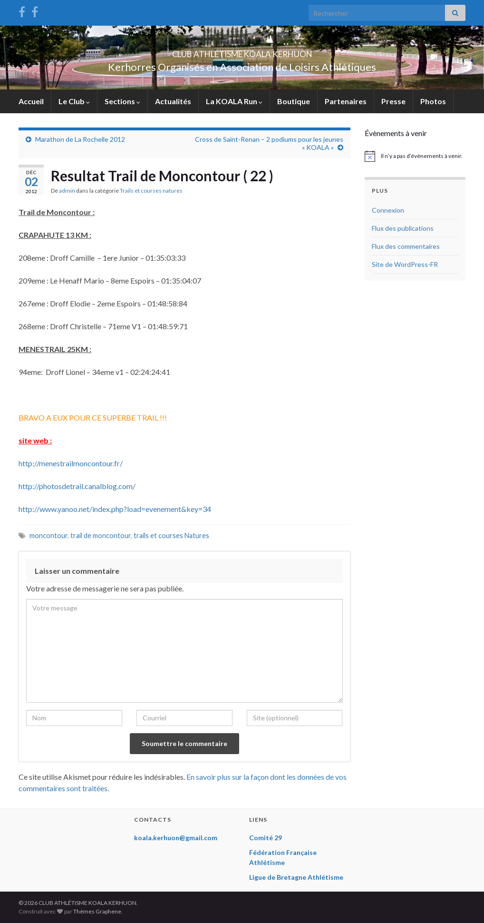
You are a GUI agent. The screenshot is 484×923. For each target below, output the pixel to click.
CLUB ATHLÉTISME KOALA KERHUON (242, 51)
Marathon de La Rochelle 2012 (80, 139)
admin (67, 190)
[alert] (415, 156)
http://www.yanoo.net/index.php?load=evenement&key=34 (115, 508)
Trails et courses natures (151, 190)
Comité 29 (265, 838)
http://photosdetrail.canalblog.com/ (77, 486)
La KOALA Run (234, 101)
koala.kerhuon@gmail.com (175, 838)
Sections (122, 101)
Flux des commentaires (406, 246)
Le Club (74, 101)
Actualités (173, 101)
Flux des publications (403, 228)
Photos (433, 101)
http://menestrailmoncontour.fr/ (71, 463)
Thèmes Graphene (97, 911)
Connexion (388, 210)
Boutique (293, 101)
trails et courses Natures (171, 535)
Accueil (31, 101)
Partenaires (346, 101)
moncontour (48, 535)
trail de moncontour (100, 535)
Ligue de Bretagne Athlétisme (296, 877)
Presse (393, 101)
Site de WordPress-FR (405, 264)
